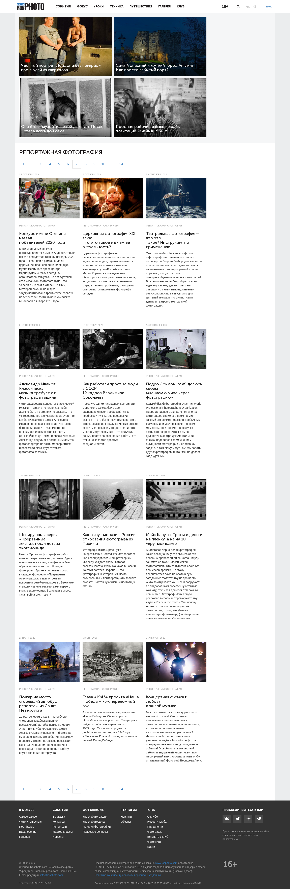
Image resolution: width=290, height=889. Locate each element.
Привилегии (155, 826)
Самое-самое (28, 816)
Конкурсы (59, 821)
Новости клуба (157, 821)
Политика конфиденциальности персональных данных (128, 875)
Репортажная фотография (37, 225)
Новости (58, 836)
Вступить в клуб (157, 836)
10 (103, 164)
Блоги (151, 846)
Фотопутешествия (30, 821)
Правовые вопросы (95, 831)
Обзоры (126, 821)
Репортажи (60, 826)
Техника (116, 6)
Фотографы (154, 831)
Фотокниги (154, 841)
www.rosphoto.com (247, 835)
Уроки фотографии (95, 816)
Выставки (59, 816)
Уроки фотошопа (94, 821)
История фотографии (97, 826)
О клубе (152, 816)
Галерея (164, 6)
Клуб (180, 6)
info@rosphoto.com (51, 875)
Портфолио (26, 826)
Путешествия (140, 6)
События (63, 6)
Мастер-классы (62, 831)
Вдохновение (27, 831)
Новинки (126, 816)
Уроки (99, 6)
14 (121, 164)
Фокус (82, 6)
